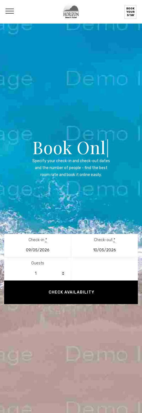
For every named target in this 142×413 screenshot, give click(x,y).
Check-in (37, 240)
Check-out (104, 240)
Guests (37, 263)
